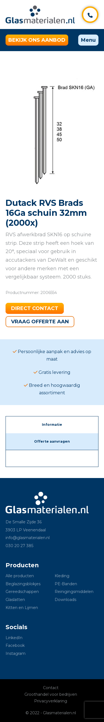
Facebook (15, 645)
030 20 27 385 (19, 545)
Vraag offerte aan (40, 322)
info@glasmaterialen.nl (28, 537)
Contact (51, 687)
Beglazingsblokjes (23, 583)
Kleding (62, 575)
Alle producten (20, 575)
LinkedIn (14, 637)
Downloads (65, 599)
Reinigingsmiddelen (74, 591)
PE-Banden (66, 583)
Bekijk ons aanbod (36, 40)
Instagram (16, 653)
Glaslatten (15, 599)
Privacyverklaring (50, 701)
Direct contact (34, 308)
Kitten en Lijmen (22, 607)
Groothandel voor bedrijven (50, 694)
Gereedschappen (22, 591)
